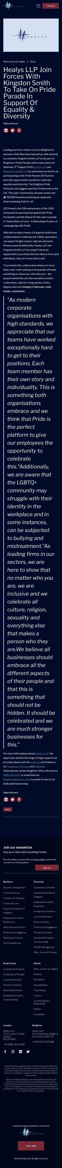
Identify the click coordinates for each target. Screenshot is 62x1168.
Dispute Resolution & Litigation (14, 910)
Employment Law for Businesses (13, 919)
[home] (12, 5)
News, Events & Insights (14, 61)
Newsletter (39, 979)
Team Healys (40, 990)
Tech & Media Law (12, 943)
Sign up (47, 867)
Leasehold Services (43, 916)
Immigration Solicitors (45, 911)
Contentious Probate (44, 887)
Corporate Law (10, 903)
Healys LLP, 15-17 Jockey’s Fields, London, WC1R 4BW (14, 1034)
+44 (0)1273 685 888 (43, 1041)
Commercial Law (11, 892)
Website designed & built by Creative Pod (31, 1126)
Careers (38, 995)
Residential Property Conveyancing (44, 939)
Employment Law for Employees (44, 904)
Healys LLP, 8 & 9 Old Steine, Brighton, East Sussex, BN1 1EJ (45, 1033)
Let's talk (31, 1145)
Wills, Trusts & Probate (45, 952)
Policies (37, 1008)
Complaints (39, 1014)
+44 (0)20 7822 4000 (14, 1044)
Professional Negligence (15, 932)
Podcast (38, 974)
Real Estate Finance (13, 937)
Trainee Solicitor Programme (42, 1002)
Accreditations (41, 984)
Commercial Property (14, 898)
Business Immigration (14, 887)
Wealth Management (44, 947)
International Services (14, 927)
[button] (38, 6)
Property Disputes (43, 932)
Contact (50, 5)
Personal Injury (41, 921)
